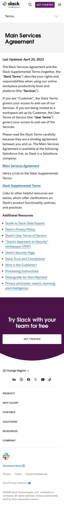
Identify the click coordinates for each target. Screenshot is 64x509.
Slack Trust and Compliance (25, 259)
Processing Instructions (22, 271)
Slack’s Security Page (20, 252)
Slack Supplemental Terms (21, 186)
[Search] (30, 4)
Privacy (7, 474)
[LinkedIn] (14, 380)
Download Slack (14, 465)
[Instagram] (21, 380)
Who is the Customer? (21, 265)
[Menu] (59, 4)
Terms (18, 474)
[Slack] (11, 5)
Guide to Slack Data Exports (25, 223)
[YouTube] (42, 380)
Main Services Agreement (21, 166)
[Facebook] (28, 380)
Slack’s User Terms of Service (25, 235)
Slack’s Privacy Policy (20, 229)
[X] (35, 380)
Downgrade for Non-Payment (26, 277)
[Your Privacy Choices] (19, 482)
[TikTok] (50, 380)
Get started (45, 4)
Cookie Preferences (36, 474)
